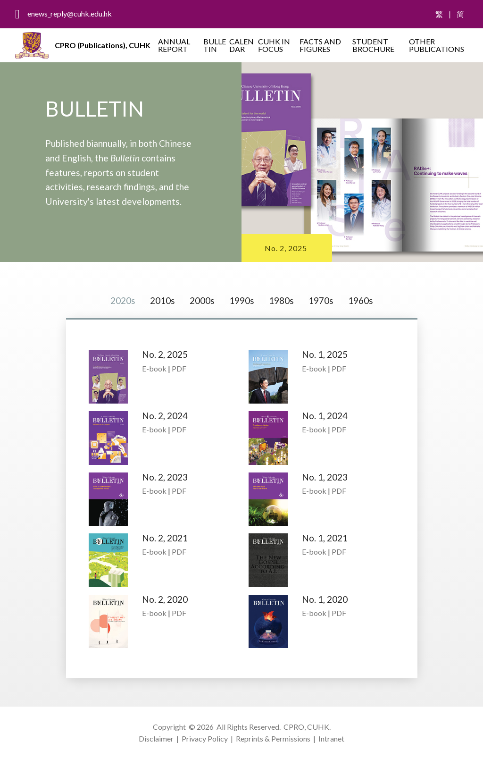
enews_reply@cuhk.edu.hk (69, 13)
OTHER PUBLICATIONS (436, 45)
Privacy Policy (205, 738)
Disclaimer (156, 738)
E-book (154, 368)
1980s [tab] (281, 300)
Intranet (331, 738)
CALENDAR (241, 45)
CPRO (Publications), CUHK (102, 45)
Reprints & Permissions (273, 738)
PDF (179, 368)
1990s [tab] (241, 300)
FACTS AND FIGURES (320, 45)
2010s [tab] (162, 300)
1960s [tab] (360, 300)
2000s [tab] (202, 300)
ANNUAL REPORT (174, 45)
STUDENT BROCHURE (373, 45)
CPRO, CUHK (306, 726)
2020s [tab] (122, 300)
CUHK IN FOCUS (274, 45)
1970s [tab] (320, 300)
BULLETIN (214, 45)
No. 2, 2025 (286, 248)
